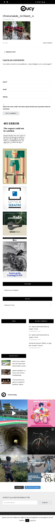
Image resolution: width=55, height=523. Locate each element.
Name (5, 82)
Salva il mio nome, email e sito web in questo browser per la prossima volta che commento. (26, 108)
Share (5, 43)
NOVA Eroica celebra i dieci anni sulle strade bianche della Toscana (19, 363)
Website (5, 97)
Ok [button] (27, 520)
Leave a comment (47, 43)
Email (5, 89)
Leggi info (33, 520)
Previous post (11, 52)
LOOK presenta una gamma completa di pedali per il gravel (18, 382)
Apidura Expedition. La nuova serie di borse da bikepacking (19, 373)
